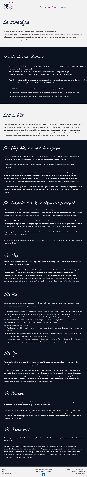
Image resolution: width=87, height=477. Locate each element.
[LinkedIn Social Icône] (43, 474)
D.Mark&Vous (47, 471)
